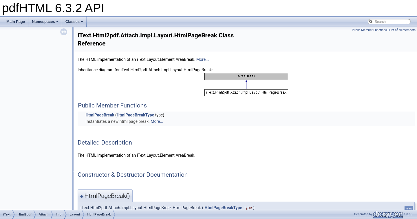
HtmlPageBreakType (135, 115)
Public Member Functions (369, 30)
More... (202, 59)
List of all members (402, 30)
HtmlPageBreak (99, 115)
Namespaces (45, 21)
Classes (74, 21)
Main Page (15, 21)
